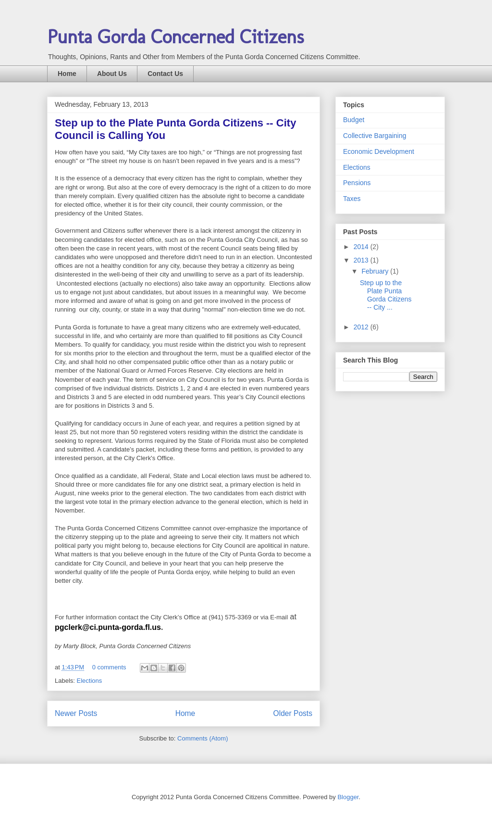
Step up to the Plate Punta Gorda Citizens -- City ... (386, 295)
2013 (362, 260)
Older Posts (292, 713)
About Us (112, 73)
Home (67, 73)
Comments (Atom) (202, 738)
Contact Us (165, 73)
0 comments (109, 667)
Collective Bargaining (374, 135)
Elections (89, 680)
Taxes (352, 198)
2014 (362, 247)
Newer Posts (76, 713)
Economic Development (378, 151)
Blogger (347, 797)
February (375, 271)
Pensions (357, 183)
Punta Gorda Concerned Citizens (175, 36)
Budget (353, 120)
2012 (362, 327)
